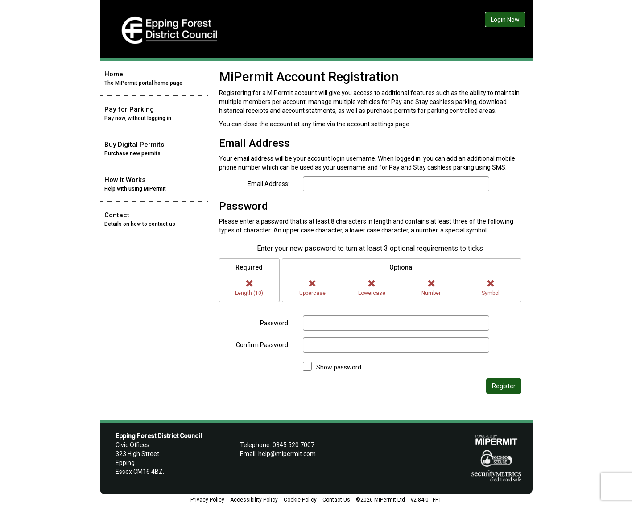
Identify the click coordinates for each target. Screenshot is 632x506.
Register (504, 386)
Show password (338, 367)
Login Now (505, 19)
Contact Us (336, 500)
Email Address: (268, 183)
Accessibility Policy (254, 500)
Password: (274, 323)
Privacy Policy (207, 500)
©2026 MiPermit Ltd (380, 500)
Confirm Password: (262, 344)
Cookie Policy (300, 500)
